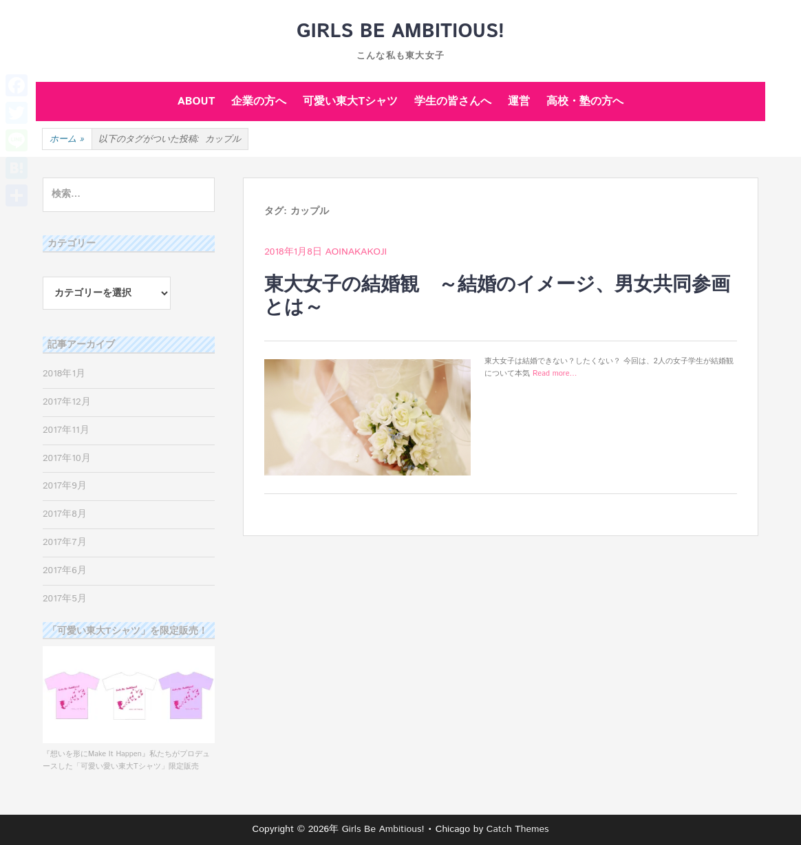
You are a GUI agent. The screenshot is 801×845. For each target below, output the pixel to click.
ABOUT (196, 101)
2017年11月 (66, 430)
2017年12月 (67, 402)
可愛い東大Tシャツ (350, 101)
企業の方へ (258, 101)
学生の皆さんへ (452, 101)
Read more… (555, 373)
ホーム (67, 139)
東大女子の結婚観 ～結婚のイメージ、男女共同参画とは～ (497, 296)
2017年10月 (67, 458)
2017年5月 (65, 599)
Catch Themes (518, 829)
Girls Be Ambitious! (400, 31)
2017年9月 (65, 486)
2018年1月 (64, 374)
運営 (519, 101)
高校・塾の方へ (584, 101)
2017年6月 (65, 570)
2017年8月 (65, 514)
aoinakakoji (356, 252)
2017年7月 (65, 542)
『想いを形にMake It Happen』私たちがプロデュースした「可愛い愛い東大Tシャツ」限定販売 (129, 754)
